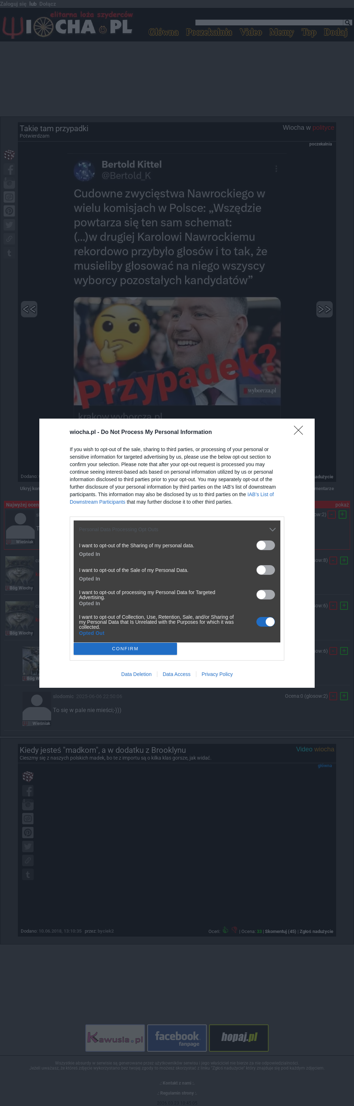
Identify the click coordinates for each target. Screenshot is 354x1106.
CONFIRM (125, 648)
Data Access (177, 674)
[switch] (265, 545)
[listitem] (177, 529)
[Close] (301, 432)
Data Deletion (136, 674)
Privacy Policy (217, 674)
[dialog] (177, 553)
